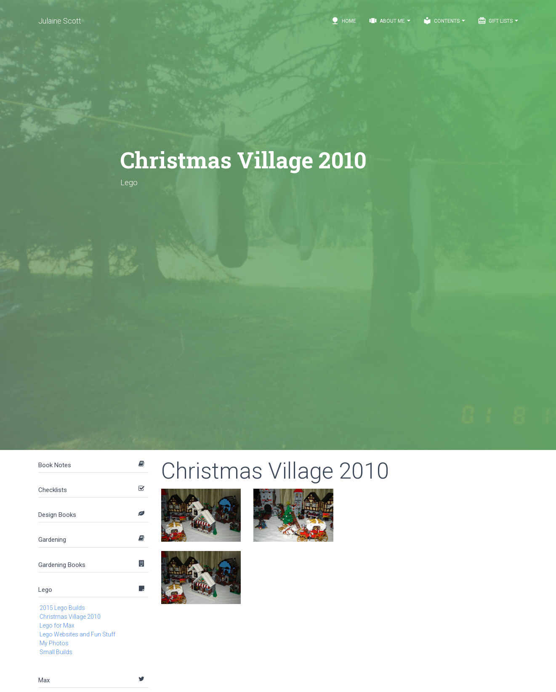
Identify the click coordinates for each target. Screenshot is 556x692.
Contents (444, 20)
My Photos (54, 643)
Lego (45, 590)
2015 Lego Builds (62, 607)
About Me (389, 20)
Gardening (52, 539)
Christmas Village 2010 (70, 616)
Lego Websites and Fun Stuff (77, 634)
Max (44, 680)
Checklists (52, 490)
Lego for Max (57, 625)
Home (343, 20)
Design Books (57, 515)
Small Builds (56, 652)
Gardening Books (61, 565)
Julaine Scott (59, 20)
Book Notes (54, 465)
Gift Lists (498, 20)
